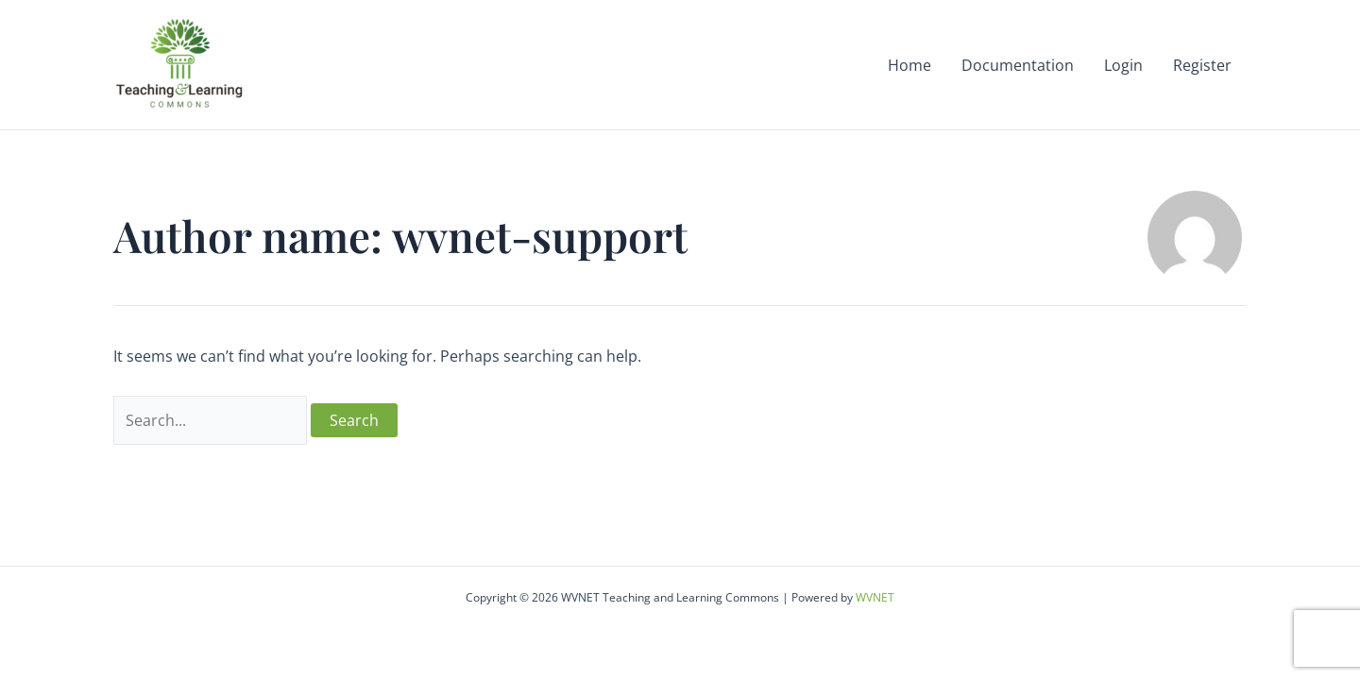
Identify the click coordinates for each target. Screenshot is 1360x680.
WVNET (875, 597)
